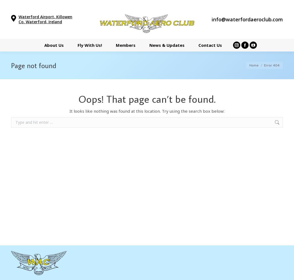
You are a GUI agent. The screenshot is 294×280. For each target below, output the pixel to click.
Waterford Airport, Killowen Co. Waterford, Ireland (45, 19)
